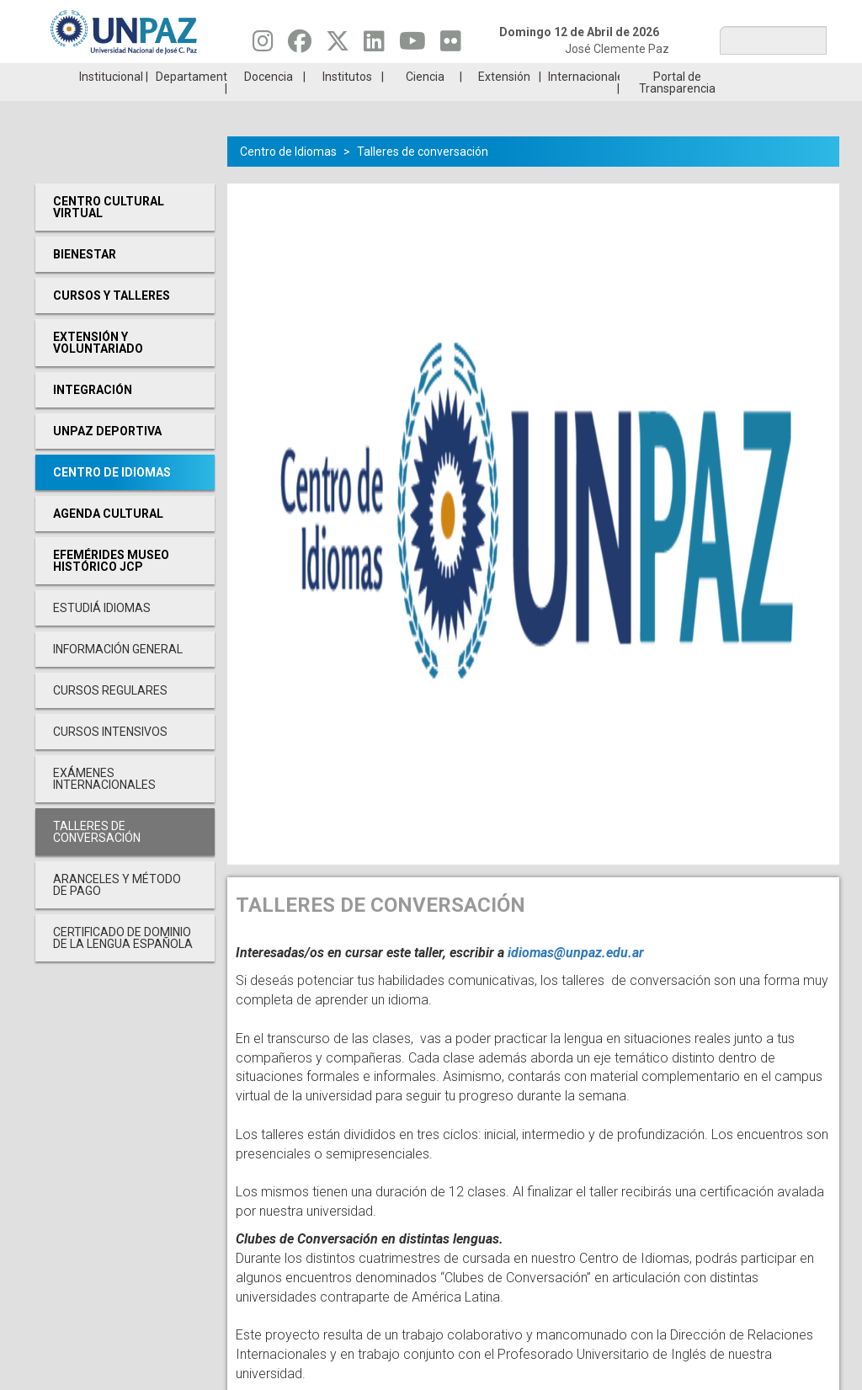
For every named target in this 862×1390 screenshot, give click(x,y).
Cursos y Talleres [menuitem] (111, 321)
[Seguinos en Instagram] (263, 45)
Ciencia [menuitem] (425, 102)
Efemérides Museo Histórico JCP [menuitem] (111, 586)
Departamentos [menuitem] (191, 102)
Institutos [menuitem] (347, 102)
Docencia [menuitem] (268, 102)
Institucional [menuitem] (111, 102)
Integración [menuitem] (92, 415)
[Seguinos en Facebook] (299, 45)
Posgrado (759, 76)
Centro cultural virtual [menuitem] (108, 232)
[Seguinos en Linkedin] (374, 45)
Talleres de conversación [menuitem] (97, 857)
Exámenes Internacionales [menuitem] (104, 804)
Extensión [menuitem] (504, 102)
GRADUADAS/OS (628, 76)
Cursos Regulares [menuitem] (110, 715)
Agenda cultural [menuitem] (108, 539)
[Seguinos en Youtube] (412, 45)
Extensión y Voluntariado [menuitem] (98, 368)
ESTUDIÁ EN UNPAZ (232, 76)
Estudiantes (496, 76)
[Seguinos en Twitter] (337, 45)
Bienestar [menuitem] (84, 279)
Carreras (101, 76)
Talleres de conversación (422, 177)
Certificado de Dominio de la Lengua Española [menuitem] (123, 963)
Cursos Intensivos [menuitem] (110, 757)
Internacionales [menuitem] (584, 102)
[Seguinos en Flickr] (450, 45)
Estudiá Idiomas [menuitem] (102, 633)
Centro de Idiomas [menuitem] (112, 497)
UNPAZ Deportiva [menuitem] (107, 456)
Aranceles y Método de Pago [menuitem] (117, 910)
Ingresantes (364, 76)
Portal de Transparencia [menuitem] (677, 107)
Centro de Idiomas (288, 177)
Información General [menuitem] (118, 674)
